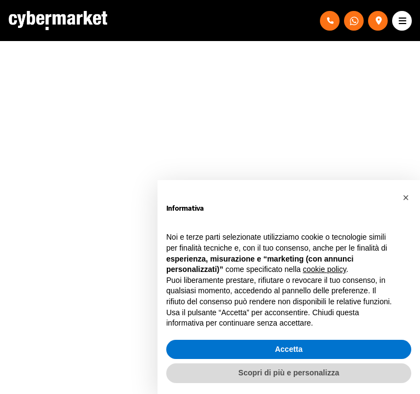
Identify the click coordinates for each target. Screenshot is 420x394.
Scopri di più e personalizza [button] (288, 372)
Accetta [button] (289, 349)
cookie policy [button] (324, 269)
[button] (406, 197)
